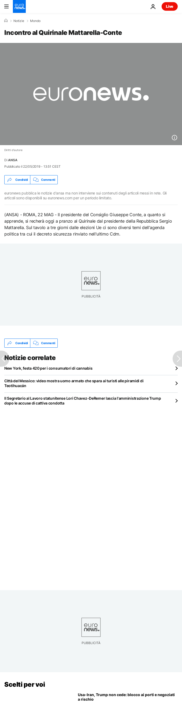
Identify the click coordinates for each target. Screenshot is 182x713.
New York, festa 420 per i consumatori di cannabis (48, 368)
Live (169, 6)
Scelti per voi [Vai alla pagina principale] (24, 684)
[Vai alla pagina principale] (19, 6)
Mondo (35, 21)
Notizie (18, 21)
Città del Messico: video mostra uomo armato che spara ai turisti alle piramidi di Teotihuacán (73, 383)
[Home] (6, 21)
